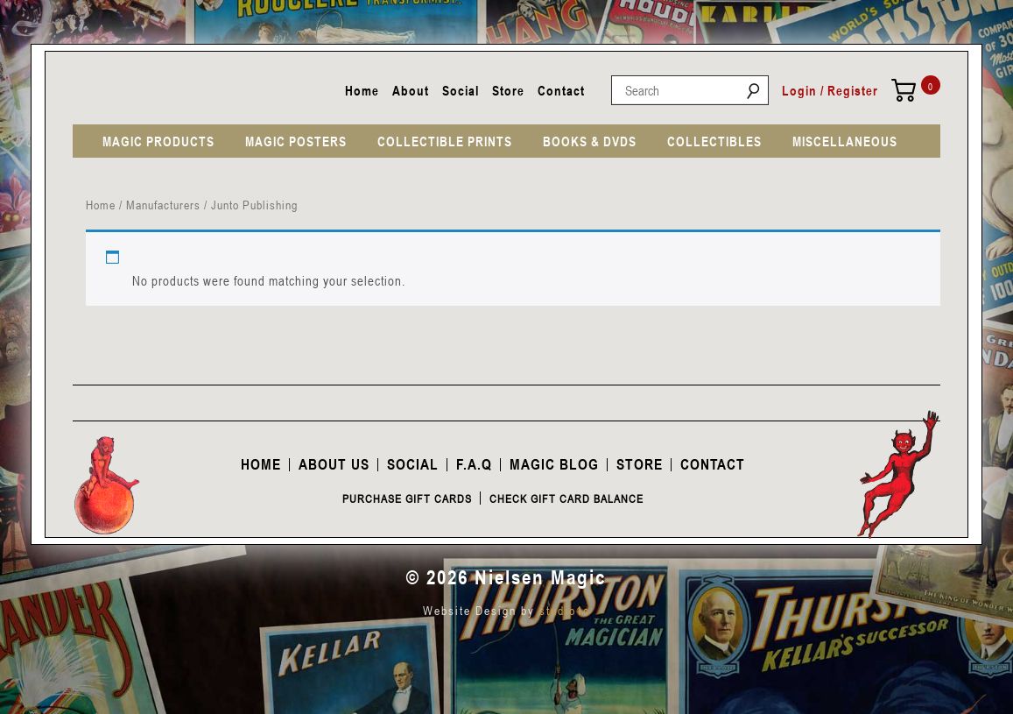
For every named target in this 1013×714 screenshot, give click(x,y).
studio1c (564, 610)
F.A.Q (474, 464)
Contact (561, 90)
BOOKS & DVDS (590, 141)
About (410, 90)
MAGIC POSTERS (296, 141)
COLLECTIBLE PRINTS (444, 141)
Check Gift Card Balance (566, 498)
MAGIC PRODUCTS (158, 141)
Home (362, 90)
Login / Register (830, 90)
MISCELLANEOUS (844, 141)
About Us (334, 464)
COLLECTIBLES (714, 141)
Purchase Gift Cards (407, 498)
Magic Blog (554, 464)
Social (460, 90)
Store (508, 90)
